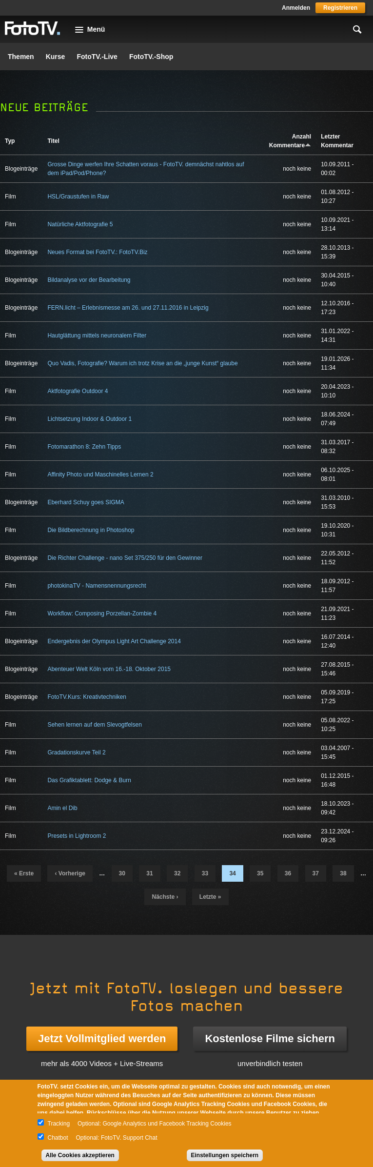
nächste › (165, 896)
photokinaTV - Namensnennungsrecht (96, 585)
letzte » (210, 896)
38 (343, 873)
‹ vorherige (70, 873)
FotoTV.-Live (97, 56)
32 (177, 873)
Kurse (55, 56)
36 (288, 873)
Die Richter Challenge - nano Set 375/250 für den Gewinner (124, 557)
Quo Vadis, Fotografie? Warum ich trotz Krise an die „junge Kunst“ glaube (142, 363)
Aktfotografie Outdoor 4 (77, 391)
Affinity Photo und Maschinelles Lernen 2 (100, 474)
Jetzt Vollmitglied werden (102, 1038)
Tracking (59, 1123)
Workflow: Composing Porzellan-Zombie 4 (102, 613)
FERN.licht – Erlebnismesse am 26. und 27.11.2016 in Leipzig (127, 307)
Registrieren (340, 7)
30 (122, 873)
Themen (21, 56)
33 (205, 873)
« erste (24, 873)
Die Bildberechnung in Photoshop (90, 530)
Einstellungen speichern (225, 1155)
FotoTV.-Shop (151, 56)
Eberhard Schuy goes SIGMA (85, 502)
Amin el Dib (62, 808)
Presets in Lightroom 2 (76, 835)
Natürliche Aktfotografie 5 (80, 224)
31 (149, 873)
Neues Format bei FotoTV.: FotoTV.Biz (97, 252)
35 (260, 873)
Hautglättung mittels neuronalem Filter (96, 335)
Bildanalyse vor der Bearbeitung (88, 280)
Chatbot (58, 1137)
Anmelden (296, 7)
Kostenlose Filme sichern (270, 1038)
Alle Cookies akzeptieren (80, 1155)
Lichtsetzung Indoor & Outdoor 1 (89, 418)
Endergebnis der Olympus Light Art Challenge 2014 (114, 641)
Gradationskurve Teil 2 (76, 752)
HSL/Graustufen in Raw (78, 196)
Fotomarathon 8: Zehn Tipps (84, 446)
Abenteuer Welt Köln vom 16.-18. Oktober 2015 (109, 669)
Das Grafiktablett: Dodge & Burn (89, 780)
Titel (53, 141)
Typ (10, 141)
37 (316, 873)
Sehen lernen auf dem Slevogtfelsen (94, 724)
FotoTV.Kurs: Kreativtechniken (86, 696)
